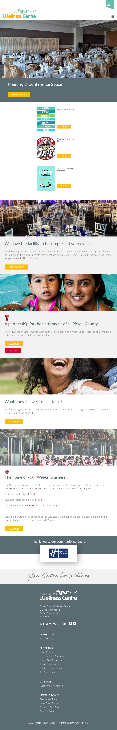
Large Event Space (49, 703)
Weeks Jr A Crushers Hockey (54, 685)
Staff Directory (47, 638)
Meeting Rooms (19, 94)
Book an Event (47, 711)
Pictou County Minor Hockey (54, 664)
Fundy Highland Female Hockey (55, 668)
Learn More (64, 126)
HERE (32, 494)
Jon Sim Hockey (47, 672)
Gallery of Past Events (50, 707)
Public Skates (46, 652)
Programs (46, 648)
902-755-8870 (55, 624)
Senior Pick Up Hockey (51, 660)
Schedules (46, 681)
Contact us (47, 634)
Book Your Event (16, 267)
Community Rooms (49, 699)
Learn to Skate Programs (52, 656)
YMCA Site (12, 350)
